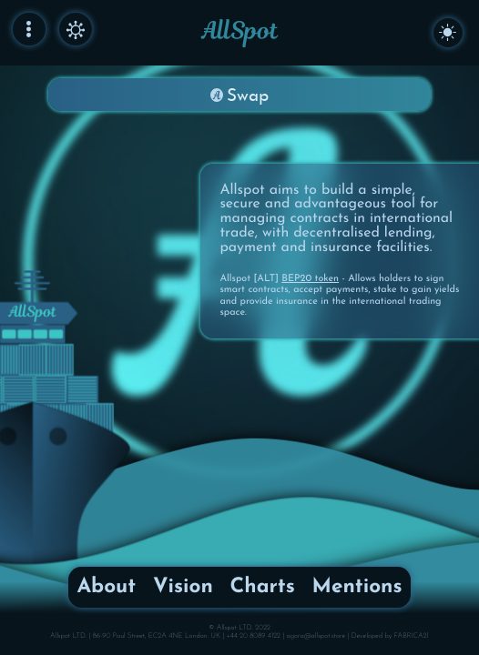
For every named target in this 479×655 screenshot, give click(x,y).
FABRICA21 (412, 636)
